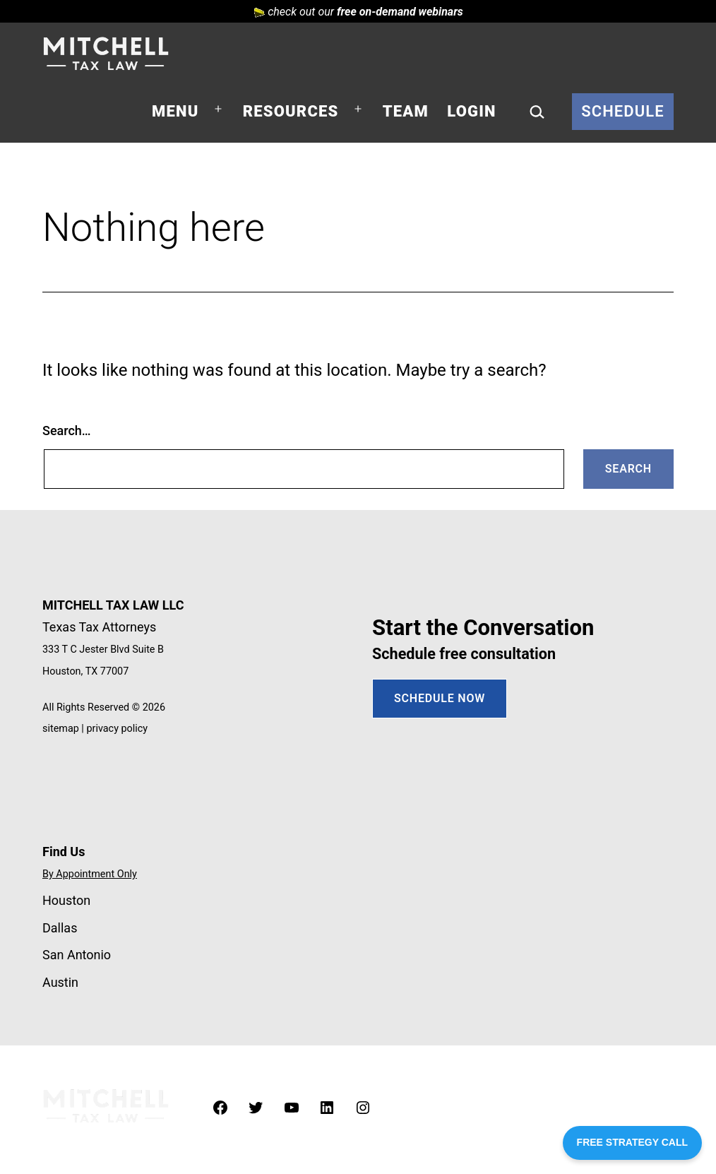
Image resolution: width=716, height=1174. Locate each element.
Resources (291, 111)
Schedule (622, 111)
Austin (60, 982)
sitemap (60, 729)
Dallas (59, 927)
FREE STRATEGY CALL (632, 1142)
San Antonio (76, 954)
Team (406, 111)
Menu (175, 111)
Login (471, 111)
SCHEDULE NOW (439, 698)
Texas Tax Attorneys (99, 626)
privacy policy (117, 729)
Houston (66, 900)
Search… (66, 430)
